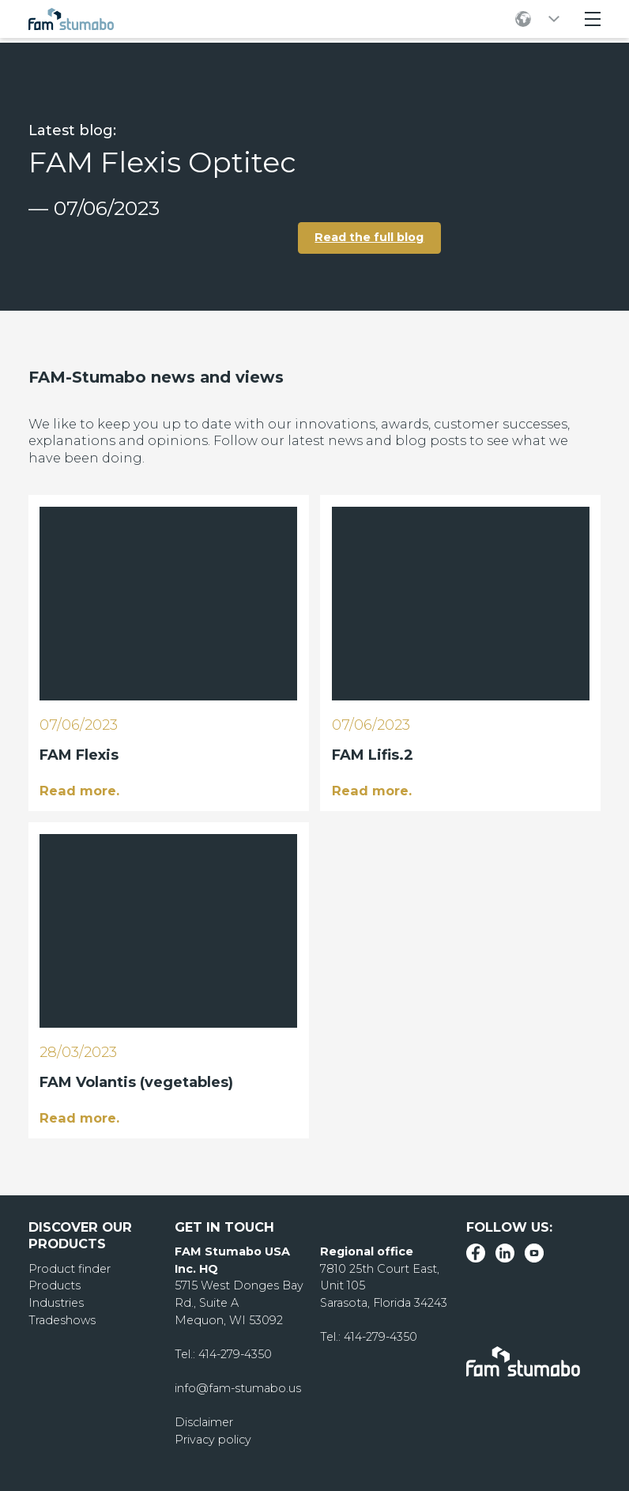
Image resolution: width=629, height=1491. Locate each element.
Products (54, 1285)
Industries (56, 1303)
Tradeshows (62, 1320)
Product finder (69, 1269)
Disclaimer (204, 1422)
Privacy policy (213, 1439)
